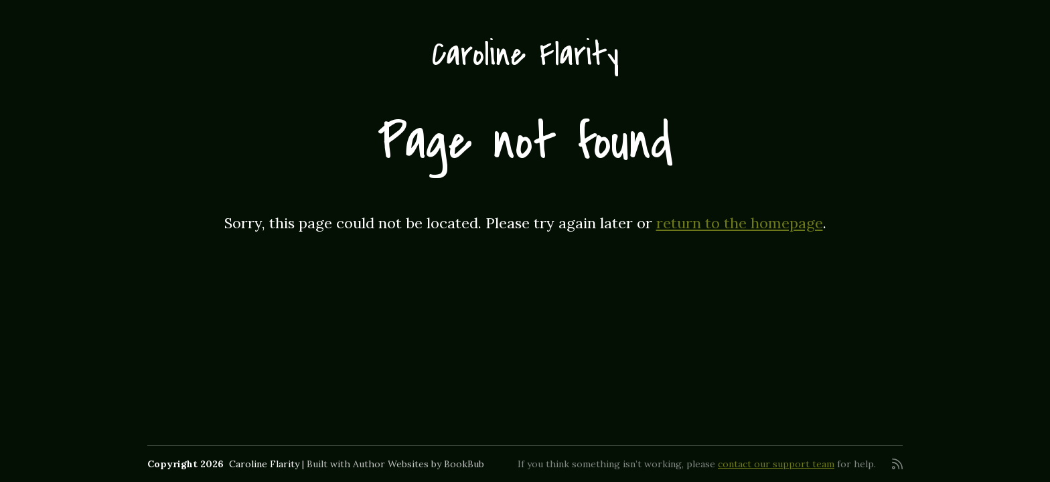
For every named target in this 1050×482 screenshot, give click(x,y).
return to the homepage (739, 223)
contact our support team (776, 464)
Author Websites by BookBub (418, 464)
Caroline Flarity (525, 54)
